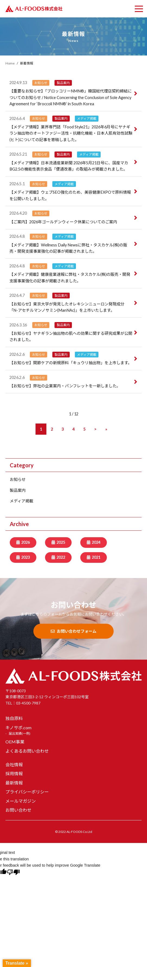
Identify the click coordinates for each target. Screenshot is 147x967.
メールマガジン (20, 801)
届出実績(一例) (19, 733)
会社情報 (14, 764)
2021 (96, 557)
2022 (60, 557)
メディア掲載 (21, 501)
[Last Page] (106, 429)
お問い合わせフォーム (74, 631)
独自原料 (14, 718)
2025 (60, 542)
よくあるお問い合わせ (27, 750)
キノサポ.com (18, 727)
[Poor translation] (13, 873)
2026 (25, 542)
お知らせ (17, 479)
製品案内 (18, 490)
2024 (96, 542)
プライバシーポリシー (27, 791)
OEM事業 (14, 741)
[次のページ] (95, 429)
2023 (25, 557)
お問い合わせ (18, 809)
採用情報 (14, 773)
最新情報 (14, 782)
